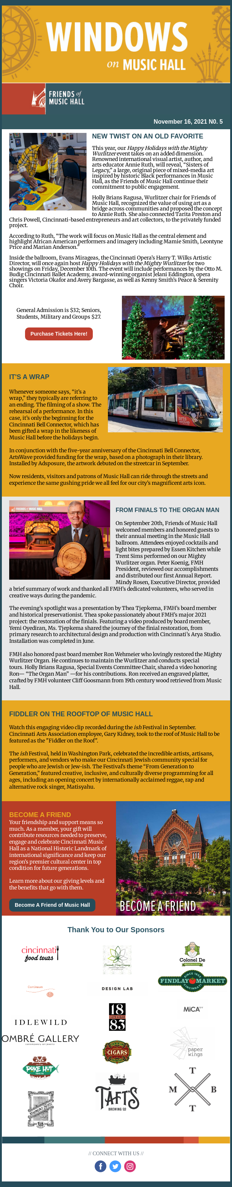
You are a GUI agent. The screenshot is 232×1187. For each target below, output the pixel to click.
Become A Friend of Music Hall (52, 905)
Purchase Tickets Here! (59, 334)
